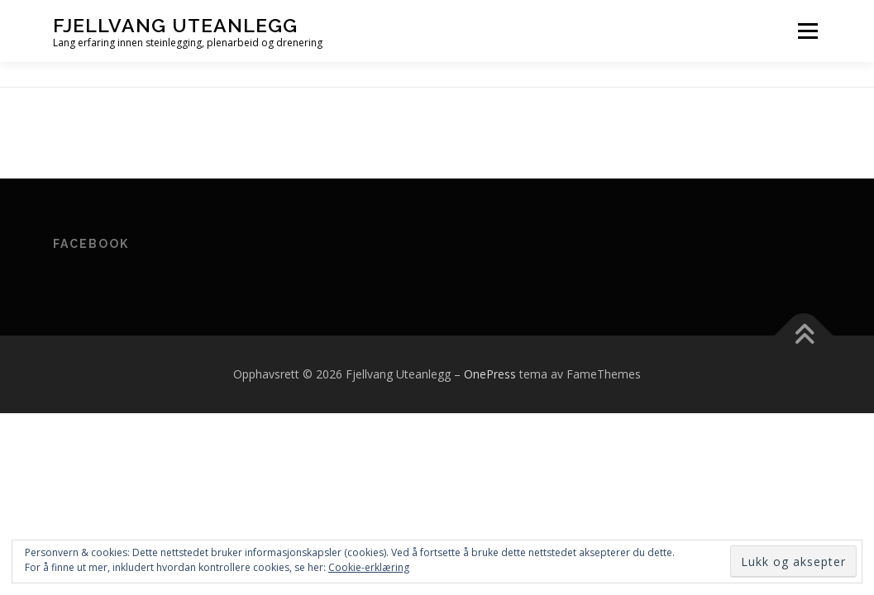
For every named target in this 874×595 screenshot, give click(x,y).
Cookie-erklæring (368, 567)
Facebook (91, 243)
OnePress (490, 374)
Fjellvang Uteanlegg (175, 25)
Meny (807, 31)
